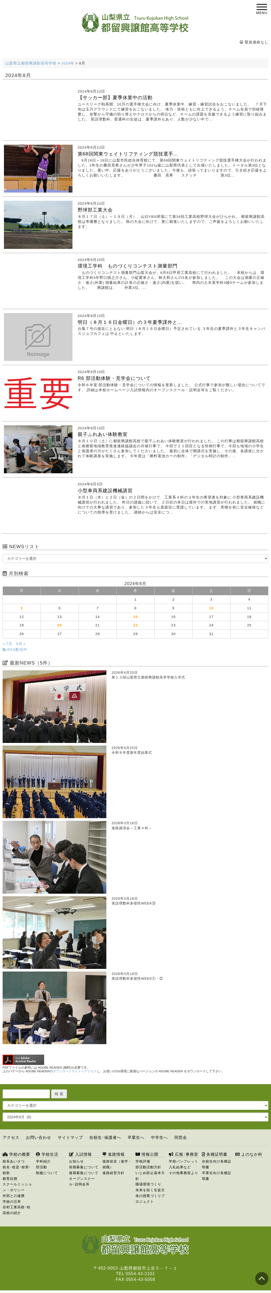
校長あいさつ (14, 1161)
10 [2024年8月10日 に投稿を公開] (211, 608)
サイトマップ (70, 1137)
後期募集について (83, 1173)
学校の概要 (16, 1154)
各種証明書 (214, 1154)
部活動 (41, 1167)
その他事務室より (183, 1173)
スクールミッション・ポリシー (17, 1187)
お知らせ (76, 1161)
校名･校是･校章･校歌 (17, 1170)
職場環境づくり (148, 1184)
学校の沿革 (12, 1202)
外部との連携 (14, 1196)
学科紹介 (43, 1161)
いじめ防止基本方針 (150, 1176)
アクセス (11, 1137)
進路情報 (113, 1154)
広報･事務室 (183, 1154)
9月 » (21, 644)
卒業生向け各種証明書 (216, 1176)
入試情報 (80, 1154)
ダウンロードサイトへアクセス (75, 1071)
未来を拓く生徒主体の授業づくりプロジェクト (150, 1196)
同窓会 (180, 1137)
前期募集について (83, 1167)
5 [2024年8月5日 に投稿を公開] (21, 608)
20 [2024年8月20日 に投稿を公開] (60, 625)
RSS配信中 (15, 650)
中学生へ (159, 1137)
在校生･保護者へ (105, 1137)
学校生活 (47, 1154)
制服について (47, 1173)
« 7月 (7, 644)
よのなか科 (248, 1154)
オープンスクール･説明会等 (82, 1181)
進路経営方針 (113, 1173)
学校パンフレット (183, 1161)
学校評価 (143, 1161)
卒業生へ (136, 1137)
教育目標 (10, 1179)
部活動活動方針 (148, 1167)
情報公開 (147, 1154)
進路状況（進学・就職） (117, 1164)
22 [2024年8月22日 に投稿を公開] (135, 625)
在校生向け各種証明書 (216, 1164)
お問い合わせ (38, 1137)
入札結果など (180, 1167)
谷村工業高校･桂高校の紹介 (16, 1210)
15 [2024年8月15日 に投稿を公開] (135, 617)
